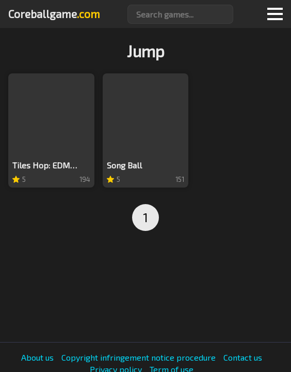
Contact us (242, 357)
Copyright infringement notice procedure (138, 357)
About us (37, 357)
